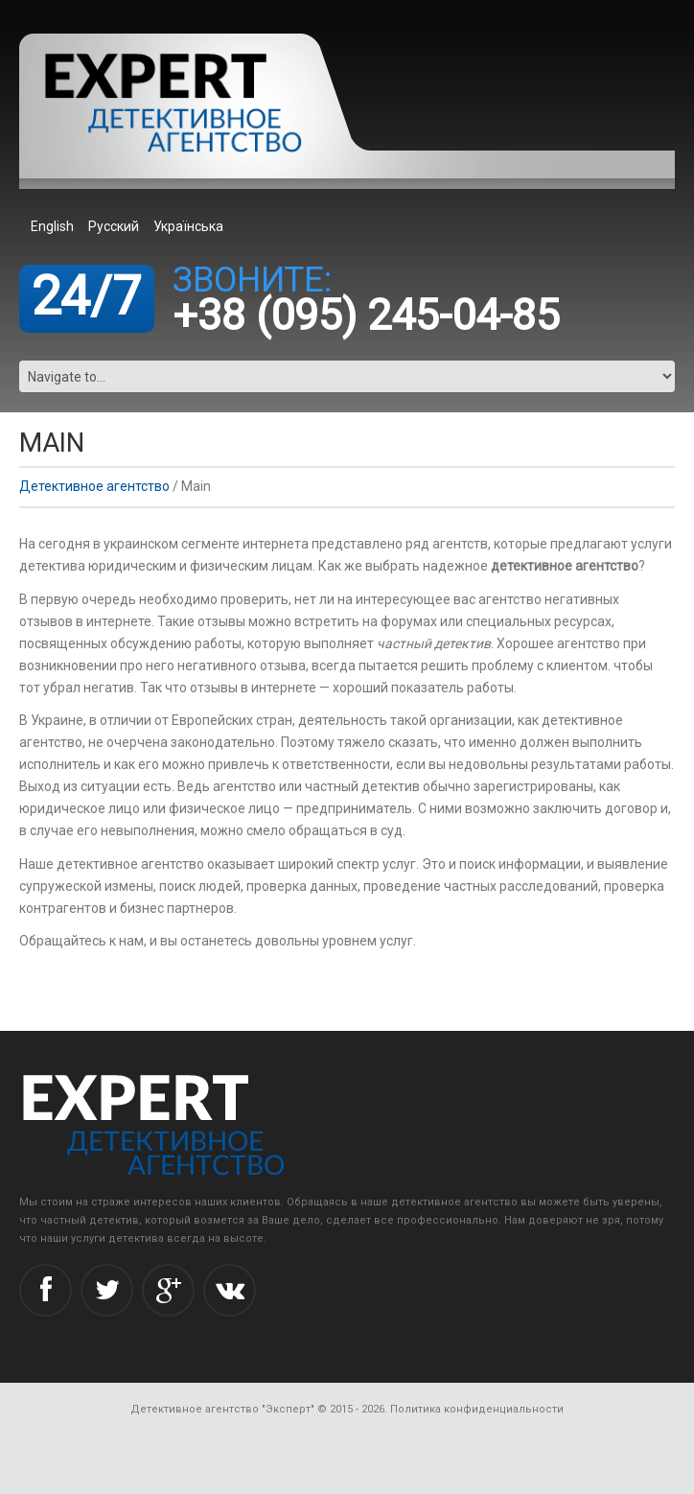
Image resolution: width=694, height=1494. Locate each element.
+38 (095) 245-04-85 (366, 315)
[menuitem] (54, 226)
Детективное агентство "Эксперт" (222, 1409)
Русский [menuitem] (113, 226)
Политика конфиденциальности (477, 1409)
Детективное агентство (94, 486)
